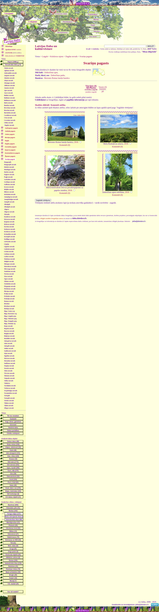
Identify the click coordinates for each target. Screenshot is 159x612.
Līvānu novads (9, 251)
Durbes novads (9, 172)
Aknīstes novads (9, 78)
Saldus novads (8, 348)
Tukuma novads (9, 376)
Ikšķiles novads (9, 189)
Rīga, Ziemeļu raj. (10, 323)
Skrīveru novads (9, 358)
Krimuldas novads (10, 234)
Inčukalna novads (9, 194)
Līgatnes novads (9, 246)
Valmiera (7, 383)
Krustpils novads (9, 236)
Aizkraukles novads (10, 73)
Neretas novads (9, 274)
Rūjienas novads (9, 336)
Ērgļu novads (8, 177)
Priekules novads (9, 296)
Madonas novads (9, 259)
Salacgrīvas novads (10, 341)
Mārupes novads (9, 264)
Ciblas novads (8, 123)
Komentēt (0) (64, 145)
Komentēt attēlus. (58, 105)
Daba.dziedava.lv (14, 56)
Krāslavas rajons (56, 56)
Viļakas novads (9, 403)
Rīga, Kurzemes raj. (10, 314)
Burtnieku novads (10, 113)
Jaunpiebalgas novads (11, 199)
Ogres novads (8, 279)
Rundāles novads (9, 338)
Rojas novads (8, 326)
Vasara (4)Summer (103, 88)
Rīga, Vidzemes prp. (10, 318)
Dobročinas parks (58, 75)
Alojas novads (8, 80)
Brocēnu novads (9, 110)
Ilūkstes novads (9, 192)
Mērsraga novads (9, 269)
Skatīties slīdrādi (42, 105)
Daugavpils (7, 162)
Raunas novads (9, 301)
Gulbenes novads (9, 184)
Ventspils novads (9, 398)
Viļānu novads (8, 405)
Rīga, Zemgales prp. (10, 321)
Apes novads (8, 90)
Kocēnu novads (9, 227)
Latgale (45, 56)
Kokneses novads (9, 229)
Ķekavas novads (9, 224)
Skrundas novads (9, 361)
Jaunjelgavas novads (10, 197)
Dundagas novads (9, 169)
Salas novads (8, 343)
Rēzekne (6, 304)
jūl (103, 91)
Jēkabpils (7, 204)
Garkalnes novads (10, 179)
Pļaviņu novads (9, 291)
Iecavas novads (9, 187)
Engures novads (9, 174)
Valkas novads (8, 381)
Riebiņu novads (9, 309)
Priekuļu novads (9, 299)
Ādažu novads (8, 68)
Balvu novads (8, 103)
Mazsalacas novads (10, 266)
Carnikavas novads (10, 115)
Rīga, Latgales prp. (10, 316)
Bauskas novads (9, 105)
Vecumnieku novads (10, 393)
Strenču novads (9, 368)
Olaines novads (9, 281)
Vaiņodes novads (9, 378)
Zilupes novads (9, 408)
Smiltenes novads (9, 363)
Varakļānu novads (10, 386)
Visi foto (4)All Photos (90, 87)
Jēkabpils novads (9, 207)
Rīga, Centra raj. (9, 311)
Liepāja (6, 244)
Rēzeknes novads (9, 306)
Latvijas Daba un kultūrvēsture (46, 47)
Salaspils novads (9, 346)
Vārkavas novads (9, 388)
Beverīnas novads (9, 108)
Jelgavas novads (9, 212)
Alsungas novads (9, 83)
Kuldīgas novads (9, 239)
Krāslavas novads (9, 232)
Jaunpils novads (9, 202)
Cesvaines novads (9, 120)
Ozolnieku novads (10, 284)
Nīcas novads (8, 276)
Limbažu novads (9, 249)
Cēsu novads (8, 118)
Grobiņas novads (9, 182)
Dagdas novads (9, 125)
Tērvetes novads (9, 373)
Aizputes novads (9, 75)
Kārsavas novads (9, 219)
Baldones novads (9, 98)
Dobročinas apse (51, 72)
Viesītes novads (9, 400)
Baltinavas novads (10, 100)
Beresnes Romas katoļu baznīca (56, 78)
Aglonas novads (9, 70)
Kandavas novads (9, 217)
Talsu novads (8, 371)
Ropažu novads (9, 328)
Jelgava (6, 209)
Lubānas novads (9, 254)
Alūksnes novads (9, 85)
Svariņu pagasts (86, 56)
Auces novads (8, 93)
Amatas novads (9, 88)
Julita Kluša (81, 115)
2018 (76, 142)
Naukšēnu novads (9, 271)
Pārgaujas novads (9, 286)
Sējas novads (8, 353)
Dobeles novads (9, 167)
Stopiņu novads (9, 366)
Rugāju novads (9, 333)
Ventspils (7, 395)
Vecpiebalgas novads (10, 391)
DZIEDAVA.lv (83, 3)
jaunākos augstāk (91, 92)
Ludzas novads (9, 256)
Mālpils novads (9, 261)
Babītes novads (9, 95)
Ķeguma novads (9, 222)
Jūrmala (6, 214)
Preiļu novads (8, 294)
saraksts (13, 49)
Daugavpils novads (10, 164)
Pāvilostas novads (9, 289)
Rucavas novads (9, 331)
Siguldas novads (9, 356)
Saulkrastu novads (10, 351)
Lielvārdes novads (10, 241)
